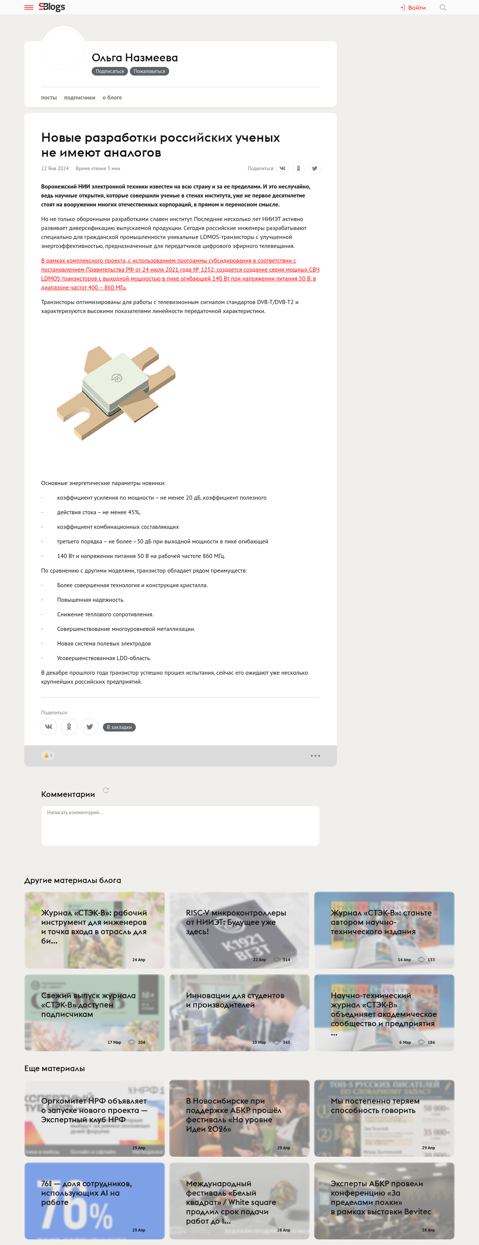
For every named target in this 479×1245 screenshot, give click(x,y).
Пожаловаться (149, 71)
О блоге (112, 97)
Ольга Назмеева (135, 58)
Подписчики (79, 97)
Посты (49, 97)
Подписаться (110, 71)
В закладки (119, 727)
